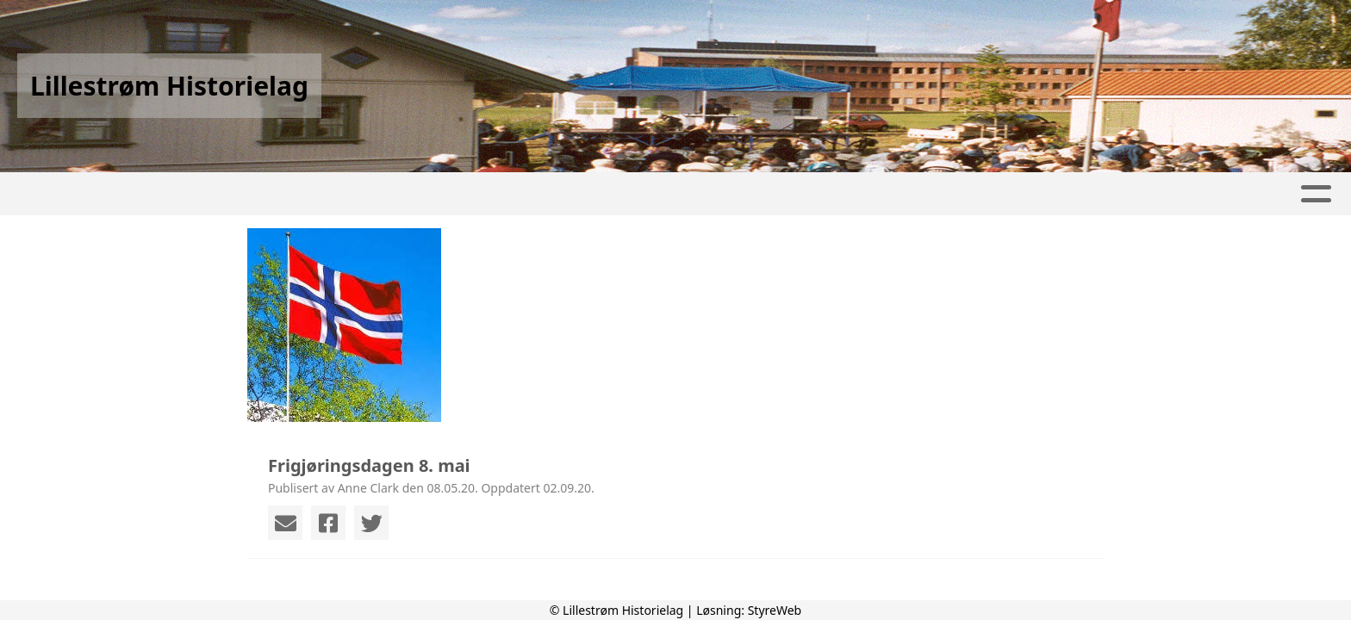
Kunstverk (784, 194)
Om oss (1011, 194)
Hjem (213, 194)
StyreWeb (775, 610)
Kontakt (1114, 194)
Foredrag (904, 194)
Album (368, 194)
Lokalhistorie (648, 194)
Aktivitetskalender (488, 194)
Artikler (288, 194)
